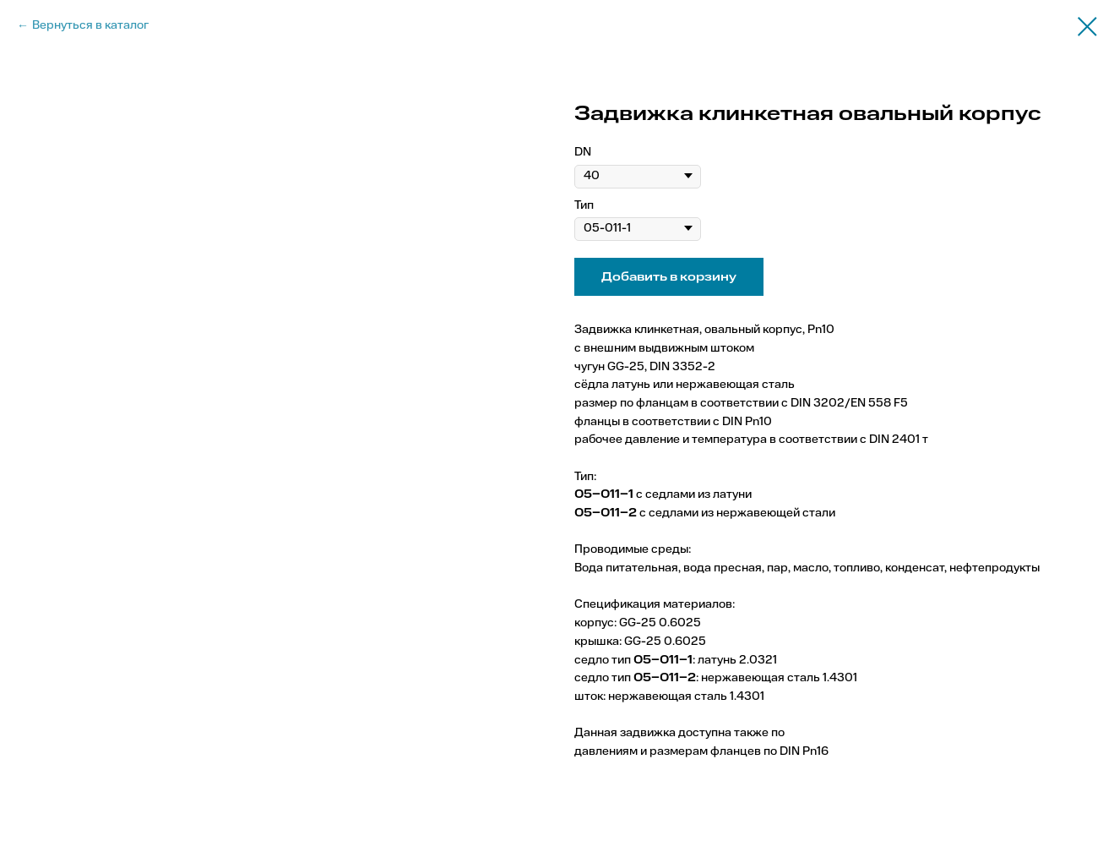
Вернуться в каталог (90, 25)
